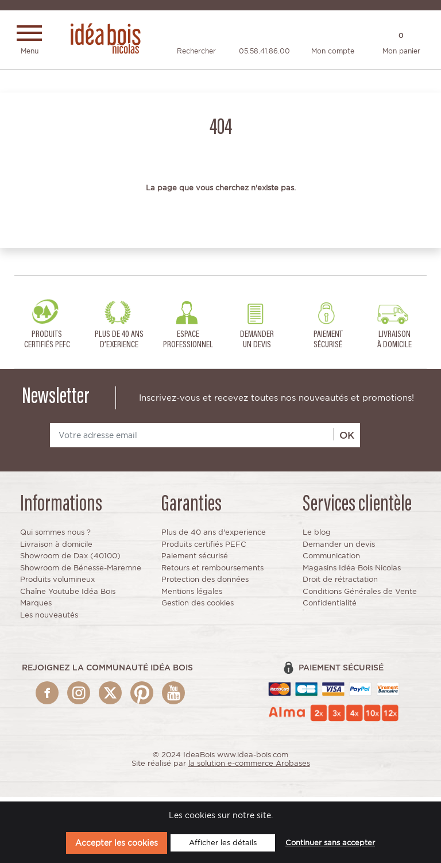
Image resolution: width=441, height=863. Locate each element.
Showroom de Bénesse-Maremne (80, 572)
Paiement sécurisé (194, 560)
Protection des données (205, 584)
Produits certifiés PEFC (203, 548)
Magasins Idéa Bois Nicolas (352, 572)
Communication (331, 560)
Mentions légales (191, 596)
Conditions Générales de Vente (360, 596)
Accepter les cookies (116, 842)
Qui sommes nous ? (55, 536)
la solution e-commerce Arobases (249, 768)
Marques (36, 607)
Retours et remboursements (212, 572)
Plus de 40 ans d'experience (213, 536)
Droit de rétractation (340, 584)
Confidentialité (330, 607)
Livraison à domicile (56, 548)
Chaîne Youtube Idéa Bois (67, 596)
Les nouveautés (49, 619)
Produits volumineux (57, 584)
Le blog (317, 536)
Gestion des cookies (197, 607)
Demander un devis (339, 548)
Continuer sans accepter (330, 842)
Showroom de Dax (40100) (70, 560)
